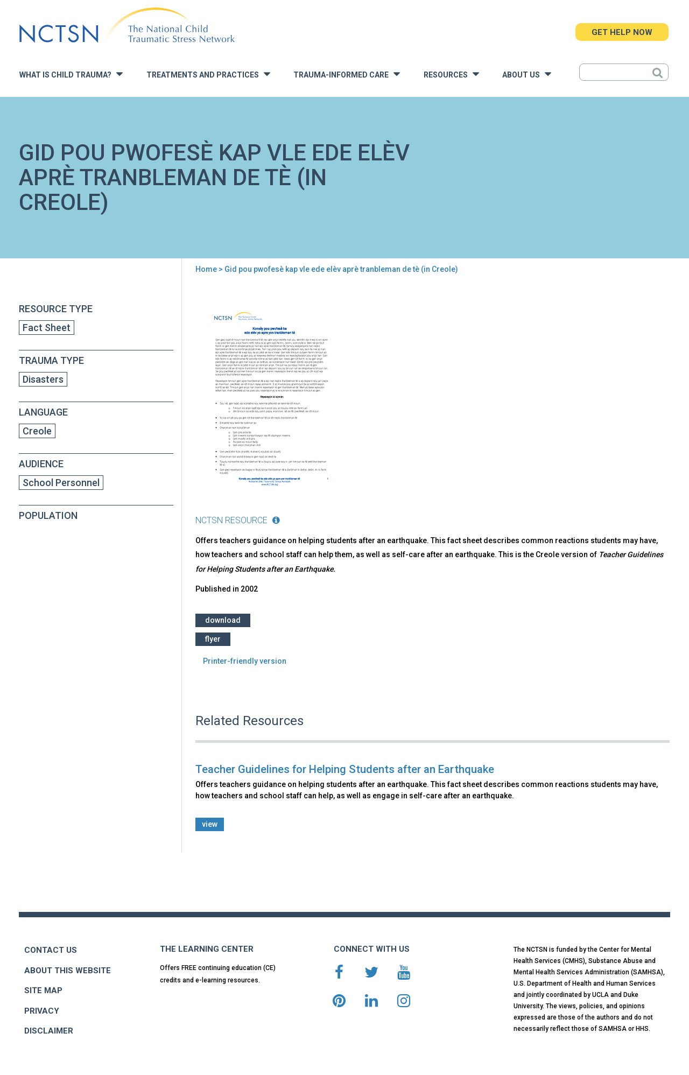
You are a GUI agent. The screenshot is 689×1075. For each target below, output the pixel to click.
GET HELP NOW (622, 32)
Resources (451, 74)
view (209, 824)
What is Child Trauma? (71, 74)
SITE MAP (43, 990)
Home (206, 269)
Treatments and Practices (208, 74)
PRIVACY (41, 1011)
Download (223, 620)
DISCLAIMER (48, 1031)
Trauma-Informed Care (346, 74)
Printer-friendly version (244, 661)
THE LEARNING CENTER (207, 949)
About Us (526, 74)
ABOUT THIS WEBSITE (67, 970)
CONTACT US (50, 950)
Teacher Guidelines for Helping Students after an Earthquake (344, 769)
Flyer (213, 639)
